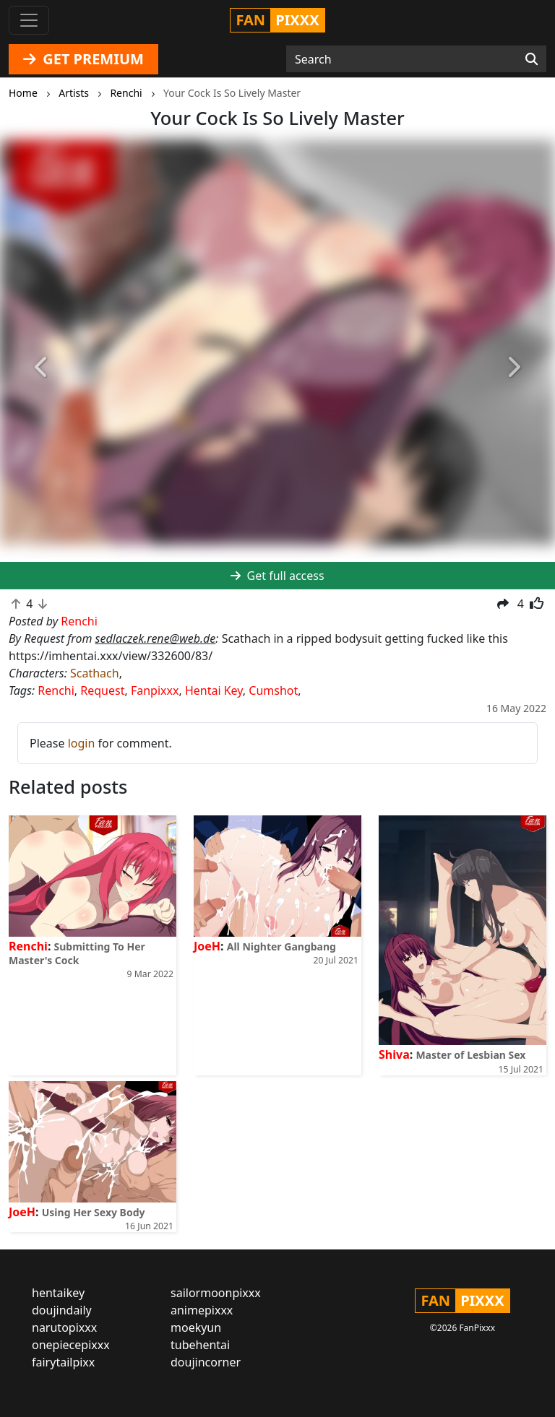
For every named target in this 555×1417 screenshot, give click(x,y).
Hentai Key (214, 690)
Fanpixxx (155, 690)
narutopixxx (64, 1327)
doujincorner (206, 1362)
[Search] (531, 59)
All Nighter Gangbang (281, 946)
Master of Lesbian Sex (470, 1055)
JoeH (207, 946)
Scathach (94, 673)
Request (102, 690)
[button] (41, 367)
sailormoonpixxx (216, 1293)
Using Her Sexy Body (93, 1212)
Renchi (56, 690)
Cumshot (273, 690)
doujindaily (62, 1310)
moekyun (196, 1327)
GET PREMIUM (83, 59)
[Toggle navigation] (29, 20)
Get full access (277, 576)
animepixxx (202, 1310)
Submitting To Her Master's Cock (77, 953)
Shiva (394, 1054)
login (81, 743)
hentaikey (58, 1293)
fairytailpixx (63, 1362)
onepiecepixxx (71, 1345)
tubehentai (200, 1345)
